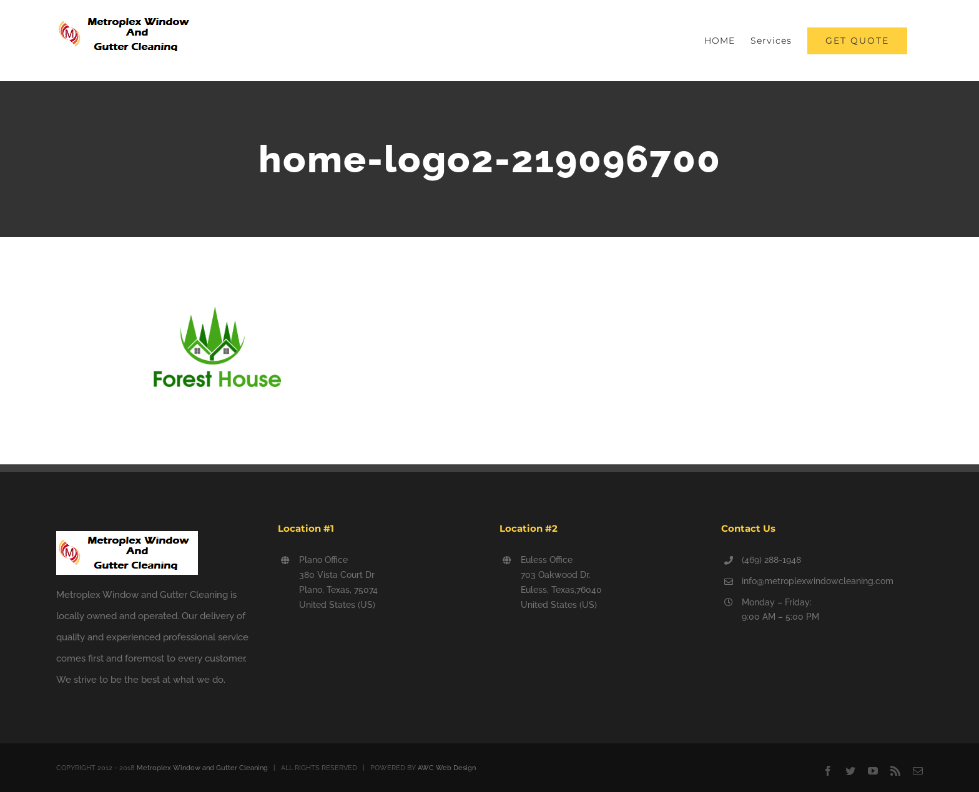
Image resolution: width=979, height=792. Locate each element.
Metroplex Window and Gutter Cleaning (202, 768)
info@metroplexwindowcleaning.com (817, 581)
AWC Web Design (447, 768)
